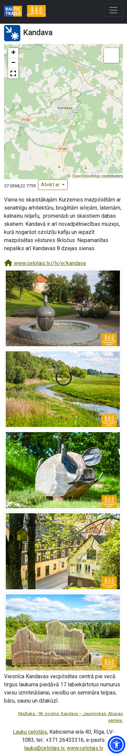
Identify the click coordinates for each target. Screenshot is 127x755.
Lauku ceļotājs (30, 732)
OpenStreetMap (86, 176)
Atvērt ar (51, 184)
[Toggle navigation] (113, 10)
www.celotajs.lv (85, 748)
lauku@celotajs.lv (44, 748)
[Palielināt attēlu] (63, 308)
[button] (13, 53)
